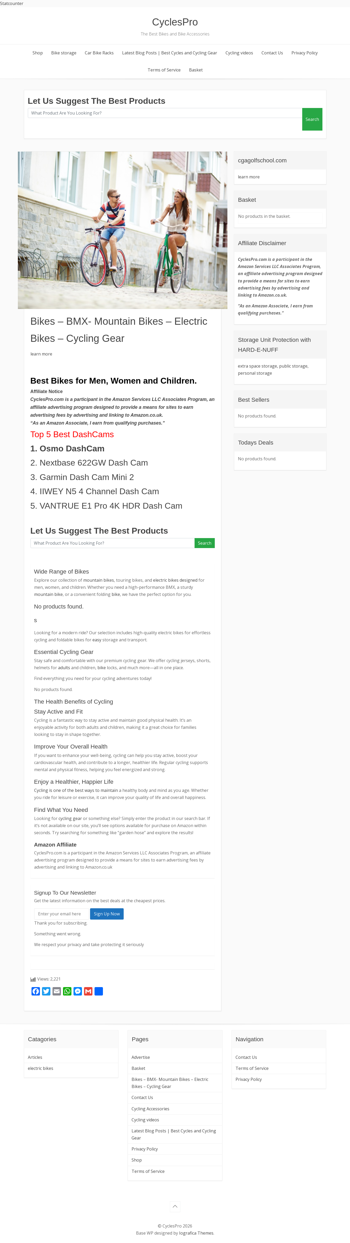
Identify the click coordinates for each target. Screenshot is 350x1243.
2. (35, 462)
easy (96, 640)
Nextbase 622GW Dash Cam (94, 462)
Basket (196, 70)
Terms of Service (164, 70)
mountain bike (48, 594)
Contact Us (272, 53)
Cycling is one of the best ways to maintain (76, 790)
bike (116, 594)
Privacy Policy (304, 53)
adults (64, 668)
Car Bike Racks (99, 53)
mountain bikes (98, 580)
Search (312, 119)
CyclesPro (175, 22)
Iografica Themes (196, 1233)
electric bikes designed (175, 580)
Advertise (141, 1057)
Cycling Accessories (150, 1109)
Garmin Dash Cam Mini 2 (87, 477)
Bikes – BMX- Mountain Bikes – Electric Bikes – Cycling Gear (170, 1082)
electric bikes (40, 1068)
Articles (35, 1057)
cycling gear (70, 818)
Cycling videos (239, 53)
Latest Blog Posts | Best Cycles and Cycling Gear (169, 53)
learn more (41, 354)
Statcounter (11, 3)
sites (171, 407)
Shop (38, 53)
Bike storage (63, 53)
